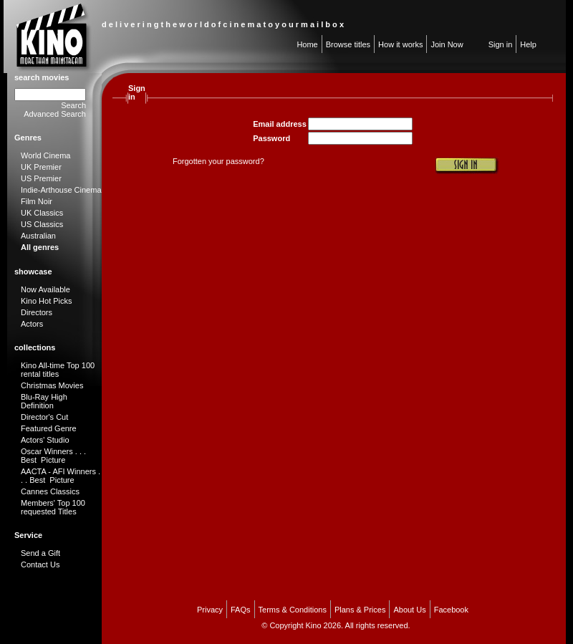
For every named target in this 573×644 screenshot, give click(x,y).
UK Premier (41, 167)
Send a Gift (40, 553)
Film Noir (36, 201)
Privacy (210, 609)
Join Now (446, 44)
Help (528, 44)
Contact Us (40, 564)
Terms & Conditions (293, 609)
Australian (38, 235)
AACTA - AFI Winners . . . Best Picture (60, 475)
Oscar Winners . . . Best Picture (53, 455)
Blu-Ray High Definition (44, 401)
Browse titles (348, 44)
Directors (36, 312)
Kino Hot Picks (46, 301)
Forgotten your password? (218, 161)
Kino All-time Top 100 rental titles (58, 369)
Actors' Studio (45, 440)
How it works (400, 44)
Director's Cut (44, 417)
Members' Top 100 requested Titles (53, 507)
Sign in (500, 44)
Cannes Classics (50, 491)
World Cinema (46, 155)
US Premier (41, 178)
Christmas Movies (52, 385)
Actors (32, 323)
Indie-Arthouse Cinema (61, 190)
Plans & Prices (360, 609)
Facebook (451, 609)
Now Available (45, 289)
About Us (409, 609)
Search (73, 105)
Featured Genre (49, 428)
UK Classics (42, 212)
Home (307, 44)
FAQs (241, 609)
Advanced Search (55, 114)
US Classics (42, 224)
